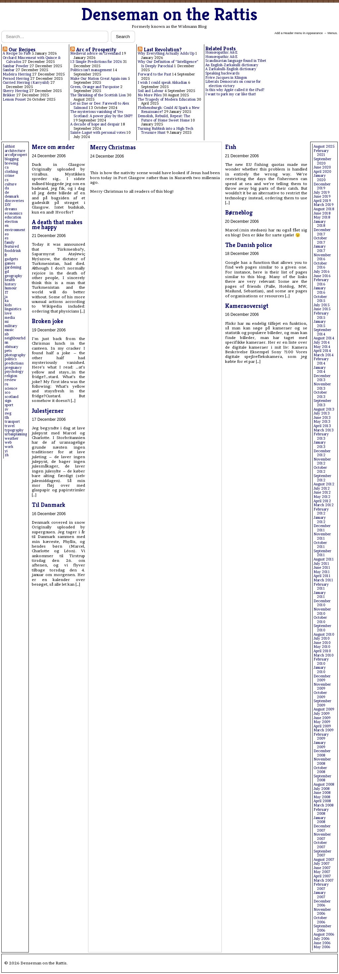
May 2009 (322, 722)
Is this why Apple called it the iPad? (234, 90)
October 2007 (320, 845)
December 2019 (322, 186)
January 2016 (320, 290)
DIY (8, 205)
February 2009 (321, 736)
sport (9, 405)
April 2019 (322, 201)
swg (8, 413)
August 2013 (324, 409)
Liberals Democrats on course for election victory (233, 83)
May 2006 (322, 947)
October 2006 (320, 920)
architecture (15, 151)
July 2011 (321, 563)
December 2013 (322, 378)
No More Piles (150, 95)
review (10, 380)
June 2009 (322, 718)
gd (7, 271)
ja (6, 297)
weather (12, 438)
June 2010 (322, 643)
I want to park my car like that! (230, 94)
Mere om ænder (53, 147)
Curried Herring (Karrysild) (26, 82)
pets (8, 351)
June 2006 (322, 943)
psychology (14, 371)
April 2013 (322, 426)
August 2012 (324, 484)
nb (7, 334)
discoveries (14, 201)
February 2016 (321, 282)
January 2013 (320, 444)
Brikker (9, 95)
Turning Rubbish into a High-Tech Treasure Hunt (165, 130)
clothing (11, 172)
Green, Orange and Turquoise (94, 87)
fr (6, 255)
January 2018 (320, 223)
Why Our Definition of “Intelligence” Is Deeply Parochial (168, 64)
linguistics (13, 309)
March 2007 (324, 880)
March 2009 (323, 730)
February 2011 (321, 586)
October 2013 (320, 394)
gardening (13, 267)
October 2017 (320, 240)
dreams (11, 209)
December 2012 (322, 453)
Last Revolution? (162, 49)
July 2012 (322, 488)
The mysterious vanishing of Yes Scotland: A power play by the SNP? (101, 114)
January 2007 (320, 895)
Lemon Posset (14, 99)
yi (6, 451)
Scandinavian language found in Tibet (235, 61)
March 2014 (323, 355)
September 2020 (322, 161)
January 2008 (320, 820)
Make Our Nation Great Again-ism (98, 78)
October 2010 (320, 619)
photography (15, 355)
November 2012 (322, 461)
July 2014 (321, 342)
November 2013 (322, 386)
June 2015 (322, 309)
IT (6, 292)
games (10, 263)
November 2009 (322, 686)
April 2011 (322, 576)
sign (8, 401)
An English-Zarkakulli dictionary (231, 65)
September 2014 (322, 332)
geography (13, 276)
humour (11, 288)
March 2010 (323, 655)
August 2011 (324, 559)
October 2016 (320, 265)
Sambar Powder (15, 66)
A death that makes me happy (57, 224)
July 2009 (321, 713)
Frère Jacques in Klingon (226, 77)
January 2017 (320, 248)
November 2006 (322, 911)
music (9, 330)
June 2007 (322, 868)
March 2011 (323, 580)
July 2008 (321, 789)
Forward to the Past (154, 74)
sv (6, 409)
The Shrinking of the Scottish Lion (98, 95)
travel (10, 426)
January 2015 (320, 323)
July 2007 (322, 863)
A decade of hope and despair (95, 124)
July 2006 (321, 939)
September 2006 (322, 928)
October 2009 (320, 695)
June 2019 (322, 196)
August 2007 (324, 859)
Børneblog (239, 212)
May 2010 (322, 647)
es (6, 238)
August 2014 (324, 338)
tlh (7, 417)
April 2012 (322, 501)
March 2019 (323, 205)
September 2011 (322, 553)
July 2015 (321, 305)
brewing (11, 163)
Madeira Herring (17, 74)
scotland (12, 397)
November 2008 (322, 761)
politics (11, 359)
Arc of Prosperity (96, 49)
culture (11, 184)
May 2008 (322, 797)
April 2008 (322, 801)
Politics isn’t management (91, 70)
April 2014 (322, 351)
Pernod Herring (16, 78)
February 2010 (321, 661)
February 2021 (321, 153)
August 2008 (324, 784)
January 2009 (320, 745)
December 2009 (322, 678)
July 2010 (321, 638)
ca (7, 167)
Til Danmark (48, 505)
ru (6, 384)
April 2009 (322, 726)
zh (7, 455)
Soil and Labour (151, 91)
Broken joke (47, 321)
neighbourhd (15, 338)
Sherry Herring (15, 91)
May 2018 (322, 217)
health (10, 280)
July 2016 (321, 271)
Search (123, 36)
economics (13, 213)
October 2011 (320, 545)
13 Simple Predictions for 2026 (96, 62)
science (11, 388)
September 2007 (322, 853)
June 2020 (322, 167)
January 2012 (320, 519)
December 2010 (322, 603)
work (9, 447)
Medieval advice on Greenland (95, 53)
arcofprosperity (17, 155)
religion (11, 376)
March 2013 (324, 430)
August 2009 (324, 709)
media (10, 318)
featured (12, 246)
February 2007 (321, 886)
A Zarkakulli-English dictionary (230, 69)
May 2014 (322, 347)
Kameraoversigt (246, 306)
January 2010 (320, 669)
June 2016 (322, 276)
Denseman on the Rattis (169, 14)
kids (8, 305)
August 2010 (324, 634)
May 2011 (322, 572)
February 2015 (321, 315)
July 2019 (321, 192)
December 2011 (322, 528)
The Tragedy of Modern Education (167, 99)
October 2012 (320, 469)
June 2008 (322, 793)
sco (7, 392)
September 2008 (322, 778)
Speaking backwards (222, 73)
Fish (230, 147)
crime (9, 175)
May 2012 (322, 497)
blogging (12, 159)
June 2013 (322, 417)
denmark (12, 196)
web (8, 442)
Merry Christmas (113, 147)
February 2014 (321, 361)
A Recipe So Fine (17, 53)
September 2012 (322, 478)
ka (7, 301)
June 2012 (322, 492)
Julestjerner (48, 410)
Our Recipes (22, 49)
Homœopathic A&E (221, 52)
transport (12, 421)
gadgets (11, 259)
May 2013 (322, 421)
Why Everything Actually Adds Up (166, 53)
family (10, 242)
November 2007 (322, 836)
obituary (11, 347)
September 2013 (322, 403)
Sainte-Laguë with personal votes (97, 132)
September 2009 (322, 703)
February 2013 (321, 436)
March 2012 (324, 505)
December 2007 (322, 828)
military (11, 326)
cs (6, 180)
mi (7, 321)
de (7, 192)
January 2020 (320, 177)
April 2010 (322, 651)
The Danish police (248, 245)
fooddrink (13, 251)
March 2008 (323, 805)
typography (14, 430)
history (10, 284)
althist (10, 146)
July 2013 (322, 413)
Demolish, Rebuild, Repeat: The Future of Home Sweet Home (164, 118)
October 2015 (320, 299)
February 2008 (321, 811)
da (7, 188)
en (7, 225)
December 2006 (322, 903)
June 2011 (322, 567)
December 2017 (322, 232)
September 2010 (322, 628)
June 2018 (322, 213)
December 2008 (322, 753)
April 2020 (322, 172)
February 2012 (321, 511)
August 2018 (324, 209)
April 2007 (322, 876)
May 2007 (322, 872)
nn (6, 342)
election (11, 221)
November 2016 (322, 257)
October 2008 (320, 770)
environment (15, 230)
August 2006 (324, 934)
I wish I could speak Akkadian (162, 82)
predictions (14, 363)
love (8, 313)
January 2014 (320, 369)
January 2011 (320, 595)
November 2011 (322, 536)
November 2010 (322, 611)
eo (7, 234)
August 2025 (324, 146)
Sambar (9, 70)
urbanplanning (16, 434)
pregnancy (13, 367)
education (13, 217)
